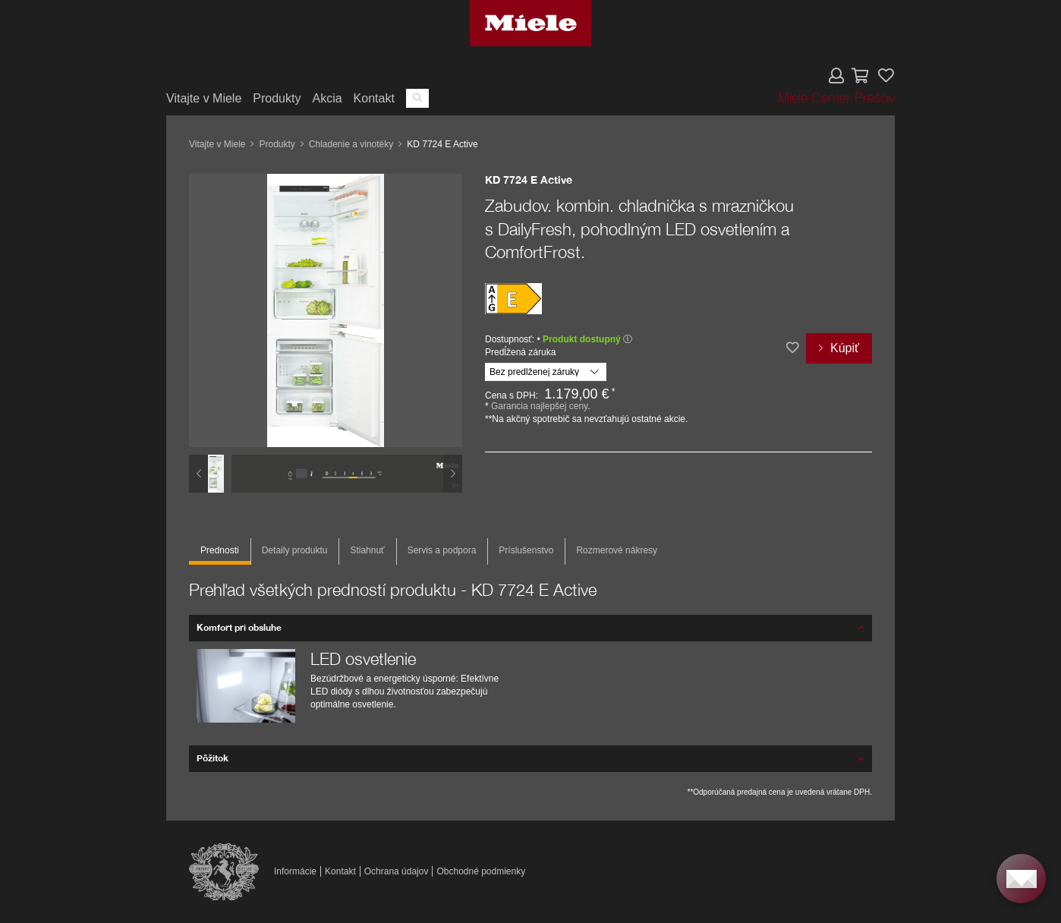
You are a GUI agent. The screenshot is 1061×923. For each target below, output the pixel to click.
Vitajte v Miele (203, 98)
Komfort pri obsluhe (239, 627)
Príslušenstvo (526, 550)
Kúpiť (844, 348)
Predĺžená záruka (520, 352)
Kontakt (374, 98)
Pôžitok (212, 758)
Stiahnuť (367, 550)
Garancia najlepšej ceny (539, 406)
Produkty (277, 98)
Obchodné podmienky (480, 871)
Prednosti (219, 550)
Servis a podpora (442, 550)
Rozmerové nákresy (616, 550)
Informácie (295, 871)
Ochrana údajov (396, 871)
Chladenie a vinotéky (351, 144)
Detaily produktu (295, 550)
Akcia (327, 98)
